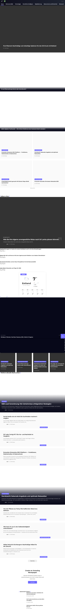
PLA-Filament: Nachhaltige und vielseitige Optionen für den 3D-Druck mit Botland (29, 46)
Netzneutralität (6, 237)
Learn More (32, 581)
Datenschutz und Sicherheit (40, 361)
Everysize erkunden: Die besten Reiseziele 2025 (47, 181)
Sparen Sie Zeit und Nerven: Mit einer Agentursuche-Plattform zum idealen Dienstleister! (22, 255)
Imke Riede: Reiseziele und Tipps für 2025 (10, 268)
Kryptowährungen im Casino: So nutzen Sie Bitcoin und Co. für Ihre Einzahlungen (20, 249)
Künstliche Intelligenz (22, 361)
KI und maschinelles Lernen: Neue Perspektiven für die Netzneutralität (18, 261)
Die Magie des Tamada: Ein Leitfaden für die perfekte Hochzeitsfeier (57, 365)
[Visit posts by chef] (4, 244)
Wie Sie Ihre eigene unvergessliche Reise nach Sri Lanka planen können (31, 239)
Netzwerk (4, 401)
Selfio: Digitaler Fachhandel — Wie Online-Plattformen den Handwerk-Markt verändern (23, 129)
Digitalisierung (5, 179)
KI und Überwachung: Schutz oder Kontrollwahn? (13, 89)
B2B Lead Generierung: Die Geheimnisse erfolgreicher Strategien (26, 404)
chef (7, 244)
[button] (2, 1)
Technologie (43, 464)
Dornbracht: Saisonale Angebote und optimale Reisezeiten (7, 365)
